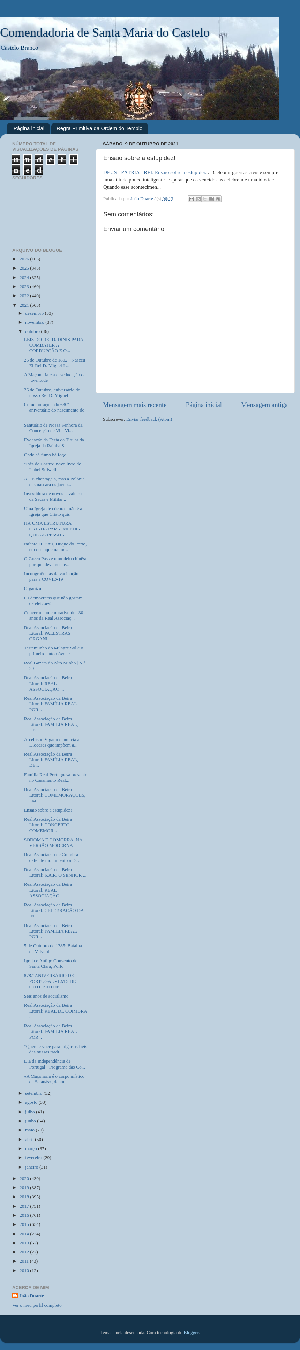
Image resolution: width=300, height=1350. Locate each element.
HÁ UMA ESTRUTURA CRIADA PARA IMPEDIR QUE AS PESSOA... (52, 529)
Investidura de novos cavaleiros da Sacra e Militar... (54, 496)
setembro (34, 1093)
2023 (25, 286)
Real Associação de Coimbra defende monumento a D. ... (53, 857)
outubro (33, 331)
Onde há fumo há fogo (45, 454)
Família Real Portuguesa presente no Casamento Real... (55, 777)
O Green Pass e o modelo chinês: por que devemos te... (55, 561)
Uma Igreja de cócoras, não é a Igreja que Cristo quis (53, 511)
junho (31, 1120)
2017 (25, 1206)
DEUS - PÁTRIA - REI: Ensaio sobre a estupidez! (155, 172)
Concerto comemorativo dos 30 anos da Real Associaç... (53, 615)
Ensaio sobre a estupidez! (48, 810)
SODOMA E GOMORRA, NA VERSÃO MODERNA (53, 842)
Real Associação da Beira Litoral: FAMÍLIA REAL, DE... (51, 724)
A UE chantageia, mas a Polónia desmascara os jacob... (54, 481)
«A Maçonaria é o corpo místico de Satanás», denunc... (54, 1078)
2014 (25, 1233)
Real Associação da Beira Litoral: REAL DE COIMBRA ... (55, 1010)
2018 (25, 1196)
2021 (25, 305)
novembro (35, 322)
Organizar (33, 588)
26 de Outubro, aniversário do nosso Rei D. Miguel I (52, 392)
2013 (25, 1242)
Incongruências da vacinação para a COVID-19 (51, 576)
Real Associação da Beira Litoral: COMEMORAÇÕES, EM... (54, 795)
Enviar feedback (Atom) (149, 419)
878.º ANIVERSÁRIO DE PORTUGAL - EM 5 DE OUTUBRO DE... (50, 981)
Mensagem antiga (264, 404)
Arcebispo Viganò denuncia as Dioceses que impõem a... (52, 742)
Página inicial (29, 128)
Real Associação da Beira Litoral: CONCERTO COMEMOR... (48, 824)
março (31, 1148)
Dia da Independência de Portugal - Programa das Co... (54, 1063)
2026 (25, 259)
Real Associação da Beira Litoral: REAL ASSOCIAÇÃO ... (48, 683)
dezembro (35, 313)
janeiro (32, 1167)
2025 (25, 268)
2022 (25, 295)
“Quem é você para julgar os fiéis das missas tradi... (55, 1049)
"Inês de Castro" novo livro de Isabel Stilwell (52, 466)
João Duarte (31, 1295)
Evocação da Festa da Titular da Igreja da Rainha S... (54, 442)
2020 (25, 1178)
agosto (32, 1102)
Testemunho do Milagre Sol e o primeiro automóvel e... (53, 650)
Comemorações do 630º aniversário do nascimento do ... (54, 410)
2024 (25, 277)
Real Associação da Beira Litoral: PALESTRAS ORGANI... (48, 633)
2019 (25, 1187)
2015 (25, 1224)
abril (30, 1139)
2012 (25, 1252)
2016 (25, 1215)
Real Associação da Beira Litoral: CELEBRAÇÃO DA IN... (54, 910)
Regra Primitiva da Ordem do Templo (100, 128)
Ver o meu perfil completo (37, 1305)
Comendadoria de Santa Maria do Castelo (105, 33)
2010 (25, 1270)
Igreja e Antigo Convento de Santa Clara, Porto (50, 963)
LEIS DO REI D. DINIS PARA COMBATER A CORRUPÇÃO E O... (53, 345)
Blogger (191, 1332)
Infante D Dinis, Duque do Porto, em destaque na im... (55, 546)
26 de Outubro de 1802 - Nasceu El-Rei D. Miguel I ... (54, 362)
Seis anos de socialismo (46, 996)
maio (30, 1130)
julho (30, 1111)
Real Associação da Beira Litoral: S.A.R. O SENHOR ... (55, 872)
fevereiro (34, 1157)
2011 (25, 1261)
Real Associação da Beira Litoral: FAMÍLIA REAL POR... (50, 703)
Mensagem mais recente (135, 404)
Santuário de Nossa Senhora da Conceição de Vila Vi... (53, 427)
